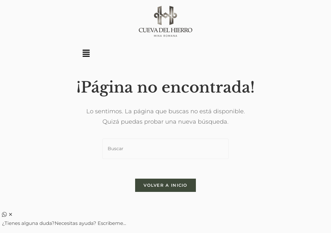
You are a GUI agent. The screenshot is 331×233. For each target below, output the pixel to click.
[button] (86, 54)
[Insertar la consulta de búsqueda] (165, 149)
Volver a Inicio (165, 185)
